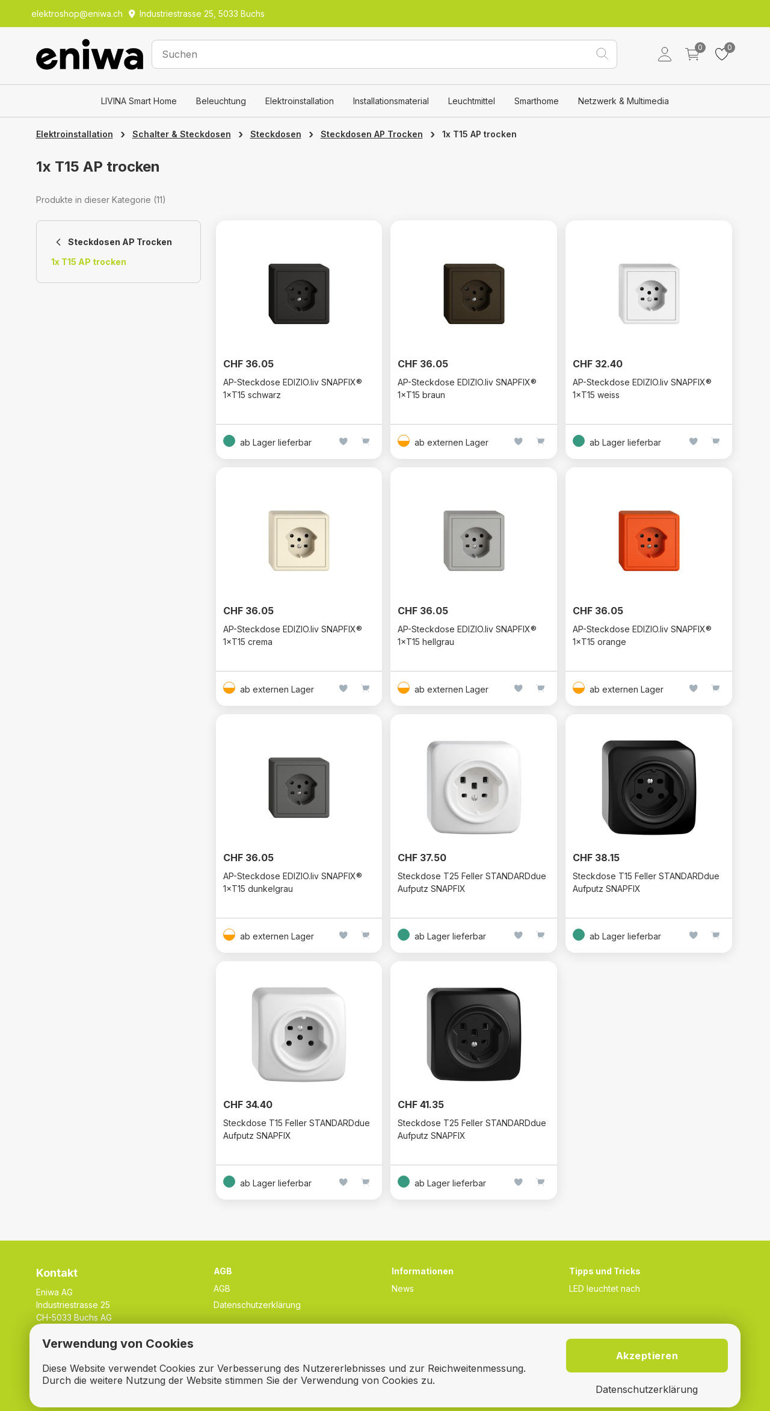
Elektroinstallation (299, 101)
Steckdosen (275, 134)
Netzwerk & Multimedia (623, 101)
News (403, 1288)
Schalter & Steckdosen (181, 134)
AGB (222, 1288)
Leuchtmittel (471, 101)
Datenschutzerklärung (257, 1305)
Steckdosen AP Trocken (372, 134)
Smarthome (536, 101)
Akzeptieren (647, 1356)
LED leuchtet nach (604, 1288)
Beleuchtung (221, 101)
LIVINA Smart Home (139, 101)
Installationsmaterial (391, 101)
